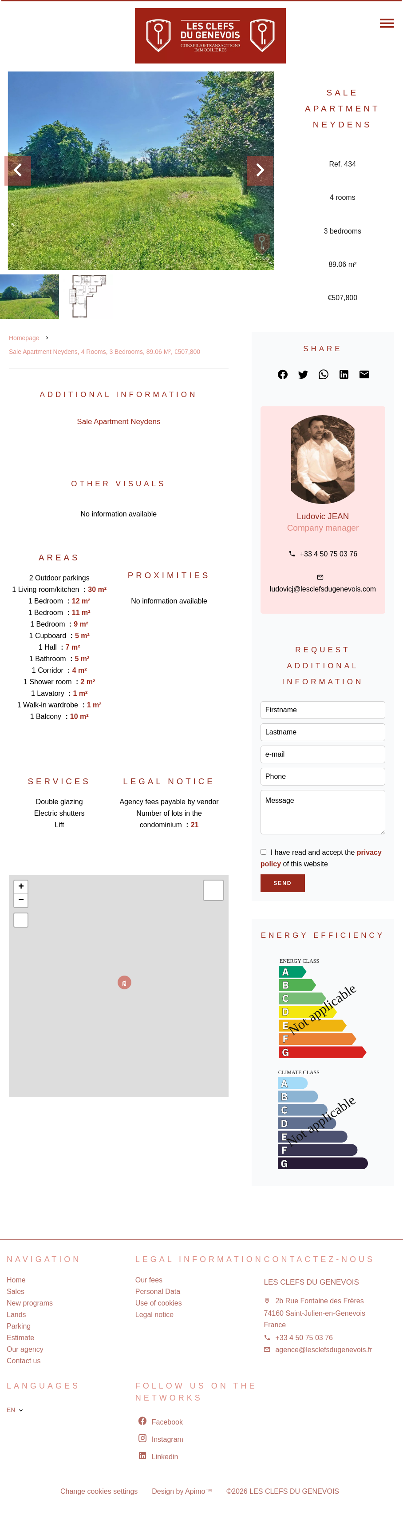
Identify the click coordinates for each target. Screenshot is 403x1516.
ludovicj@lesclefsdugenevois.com (323, 589)
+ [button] (21, 887)
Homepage (24, 337)
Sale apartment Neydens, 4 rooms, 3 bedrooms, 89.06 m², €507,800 (104, 351)
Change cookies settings (99, 1491)
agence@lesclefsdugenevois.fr (323, 1349)
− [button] (21, 900)
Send (282, 883)
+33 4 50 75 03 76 (328, 554)
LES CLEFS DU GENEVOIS (311, 1282)
